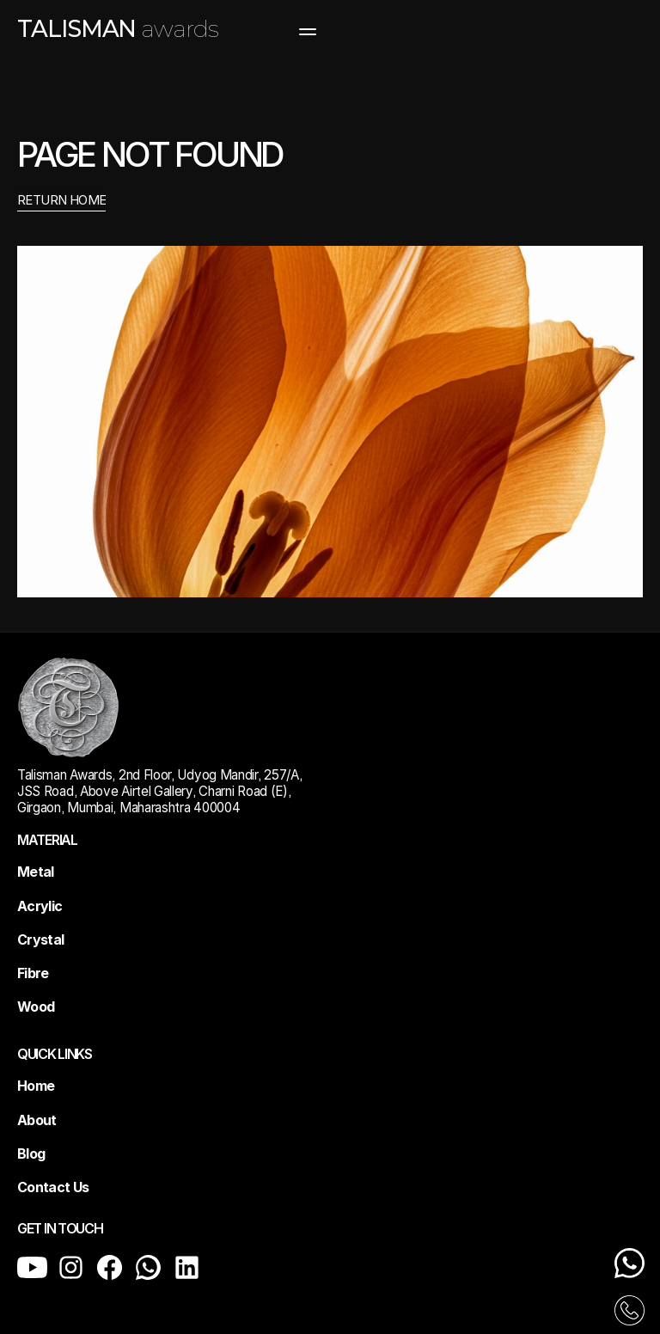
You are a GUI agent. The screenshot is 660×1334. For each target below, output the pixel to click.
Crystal (40, 939)
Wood (35, 1006)
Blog (31, 1153)
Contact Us (53, 1187)
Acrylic (40, 906)
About (37, 1120)
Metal (35, 871)
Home (35, 1085)
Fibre (33, 973)
